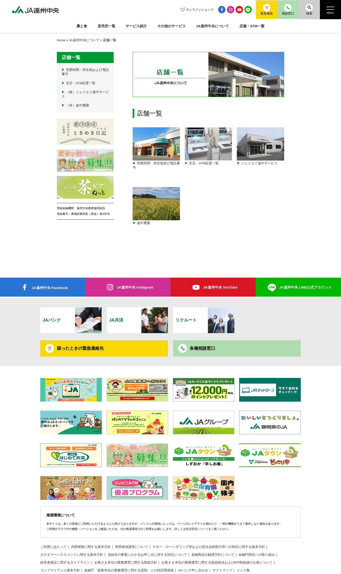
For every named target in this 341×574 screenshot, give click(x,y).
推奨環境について (197, 501)
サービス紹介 (136, 26)
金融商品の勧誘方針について (212, 527)
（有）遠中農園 (75, 105)
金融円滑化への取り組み (256, 527)
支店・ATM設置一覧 (208, 146)
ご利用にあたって (53, 519)
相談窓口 (288, 9)
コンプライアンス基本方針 (60, 543)
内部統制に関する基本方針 (91, 519)
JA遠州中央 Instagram (135, 260)
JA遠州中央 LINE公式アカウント (305, 260)
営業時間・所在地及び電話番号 (156, 148)
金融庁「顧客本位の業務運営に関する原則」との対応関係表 (129, 543)
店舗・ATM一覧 (252, 26)
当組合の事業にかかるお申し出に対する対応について (147, 527)
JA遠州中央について (212, 26)
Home (61, 40)
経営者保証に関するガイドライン (65, 535)
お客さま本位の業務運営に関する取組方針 (125, 535)
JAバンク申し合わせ (193, 543)
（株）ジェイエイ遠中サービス (85, 94)
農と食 (81, 26)
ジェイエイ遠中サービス (260, 146)
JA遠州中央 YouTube (220, 260)
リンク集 (243, 543)
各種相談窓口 (202, 321)
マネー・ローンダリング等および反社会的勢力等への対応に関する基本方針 (208, 519)
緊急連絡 (266, 9)
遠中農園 (156, 192)
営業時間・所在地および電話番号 (85, 72)
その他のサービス (171, 26)
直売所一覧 (106, 26)
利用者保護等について (131, 519)
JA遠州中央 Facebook (49, 260)
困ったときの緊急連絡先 (80, 321)
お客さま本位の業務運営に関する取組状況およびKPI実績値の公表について (217, 535)
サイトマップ (222, 543)
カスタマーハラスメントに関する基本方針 (71, 527)
